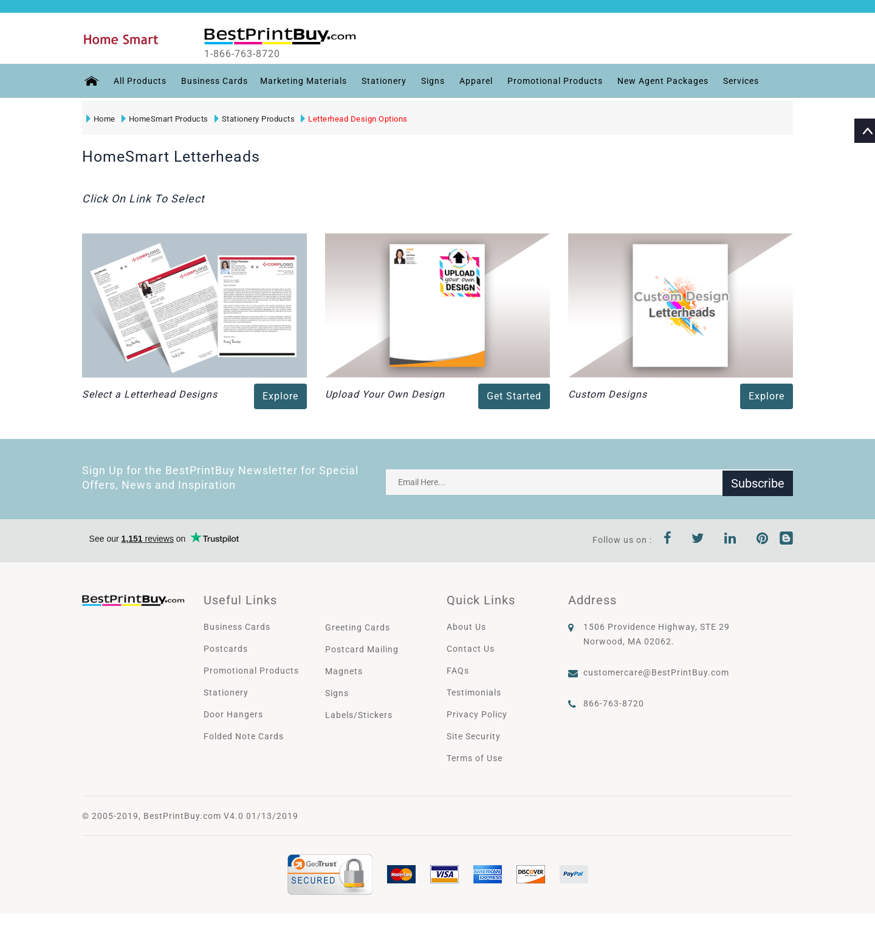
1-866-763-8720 (250, 54)
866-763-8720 (613, 703)
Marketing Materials (301, 81)
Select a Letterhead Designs (150, 394)
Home (100, 118)
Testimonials (474, 692)
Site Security (474, 736)
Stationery (382, 81)
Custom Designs (607, 394)
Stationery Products (254, 118)
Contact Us (471, 649)
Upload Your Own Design (385, 394)
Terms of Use (475, 758)
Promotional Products (553, 81)
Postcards (226, 649)
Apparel (474, 81)
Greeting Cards (357, 627)
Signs (431, 81)
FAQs (458, 670)
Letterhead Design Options (354, 118)
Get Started (514, 396)
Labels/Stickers (359, 715)
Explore (280, 396)
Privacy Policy (477, 714)
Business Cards (212, 81)
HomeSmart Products (164, 118)
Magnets (344, 671)
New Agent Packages (661, 81)
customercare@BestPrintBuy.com (656, 672)
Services (739, 81)
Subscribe (757, 482)
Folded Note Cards (244, 736)
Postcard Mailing (362, 649)
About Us (466, 627)
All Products (138, 81)
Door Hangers (233, 714)
